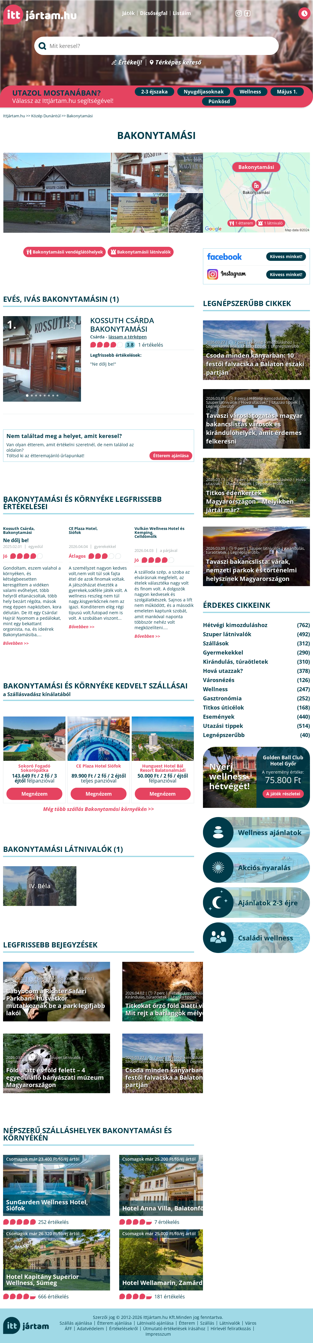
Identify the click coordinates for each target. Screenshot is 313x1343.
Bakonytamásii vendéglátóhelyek (68, 252)
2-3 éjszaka (154, 91)
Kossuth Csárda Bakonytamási (122, 324)
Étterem (187, 1323)
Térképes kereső (178, 62)
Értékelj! (130, 62)
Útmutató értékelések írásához (174, 1328)
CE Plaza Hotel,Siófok (83, 530)
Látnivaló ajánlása (155, 1323)
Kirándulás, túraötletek (146, 997)
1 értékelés (150, 344)
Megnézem (34, 793)
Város (250, 1323)
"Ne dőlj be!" (103, 364)
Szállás (207, 1323)
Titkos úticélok (223, 707)
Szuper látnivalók (21, 982)
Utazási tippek (184, 997)
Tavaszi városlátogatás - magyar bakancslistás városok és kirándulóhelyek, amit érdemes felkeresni (254, 428)
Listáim (182, 13)
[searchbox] (156, 46)
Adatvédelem (90, 1328)
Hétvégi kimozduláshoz (71, 978)
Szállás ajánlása (76, 1323)
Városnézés (218, 680)
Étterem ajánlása (114, 1323)
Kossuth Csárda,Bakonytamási (19, 530)
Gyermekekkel (54, 982)
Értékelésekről (123, 1328)
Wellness (250, 91)
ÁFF (68, 1328)
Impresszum (158, 1334)
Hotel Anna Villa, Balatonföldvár (170, 1208)
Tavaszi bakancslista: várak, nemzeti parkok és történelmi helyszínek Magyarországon (251, 570)
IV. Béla (40, 886)
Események (218, 716)
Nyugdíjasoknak (204, 91)
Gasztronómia (222, 698)
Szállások (216, 643)
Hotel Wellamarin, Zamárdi (163, 1283)
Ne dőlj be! (16, 540)
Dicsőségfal (154, 13)
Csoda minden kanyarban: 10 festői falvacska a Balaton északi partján (174, 1077)
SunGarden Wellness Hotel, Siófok (47, 1205)
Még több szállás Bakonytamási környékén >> (98, 808)
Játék (128, 13)
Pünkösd (219, 101)
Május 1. (287, 91)
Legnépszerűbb (20, 1061)
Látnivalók (229, 1323)
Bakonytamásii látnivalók (144, 252)
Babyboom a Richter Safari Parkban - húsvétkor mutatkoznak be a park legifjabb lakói (55, 1002)
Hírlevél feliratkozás (231, 1328)
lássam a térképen (128, 337)
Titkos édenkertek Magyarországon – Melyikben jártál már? (250, 501)
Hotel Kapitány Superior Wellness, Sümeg (42, 1279)
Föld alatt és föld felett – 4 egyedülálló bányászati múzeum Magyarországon (55, 1077)
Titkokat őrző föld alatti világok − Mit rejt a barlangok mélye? (175, 1009)
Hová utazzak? (255, 402)
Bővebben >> (16, 643)
